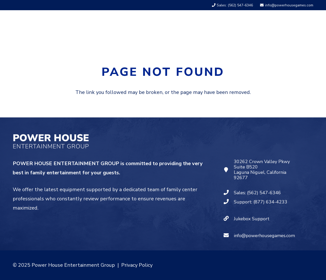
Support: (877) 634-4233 (260, 202)
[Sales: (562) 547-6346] (228, 192)
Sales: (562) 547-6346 (257, 193)
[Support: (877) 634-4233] (228, 201)
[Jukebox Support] (228, 218)
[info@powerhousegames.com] (228, 235)
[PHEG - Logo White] (54, 27)
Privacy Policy (137, 265)
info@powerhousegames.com (264, 236)
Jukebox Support (251, 219)
